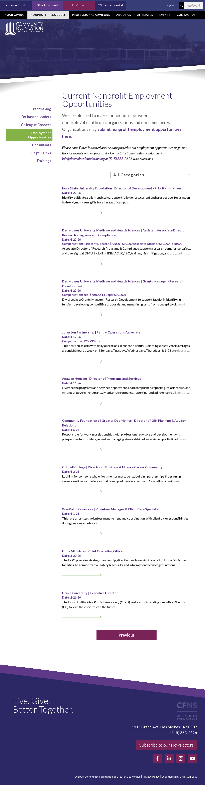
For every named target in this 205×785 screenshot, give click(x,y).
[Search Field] (193, 5)
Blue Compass (188, 776)
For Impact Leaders (36, 117)
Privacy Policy (151, 776)
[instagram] (180, 758)
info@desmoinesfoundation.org (83, 159)
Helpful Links (41, 153)
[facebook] (157, 758)
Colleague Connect (36, 125)
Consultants (41, 145)
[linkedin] (169, 758)
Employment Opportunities (39, 135)
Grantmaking (41, 109)
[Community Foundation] (23, 28)
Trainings (43, 161)
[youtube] (192, 758)
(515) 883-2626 (120, 159)
